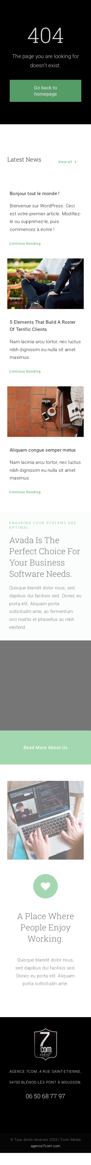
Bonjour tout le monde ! (35, 193)
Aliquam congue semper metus (43, 450)
